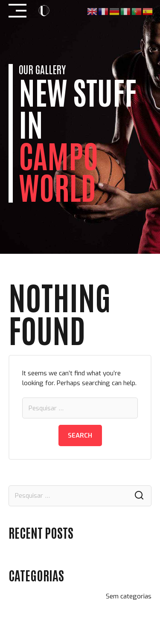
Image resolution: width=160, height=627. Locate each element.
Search (80, 435)
